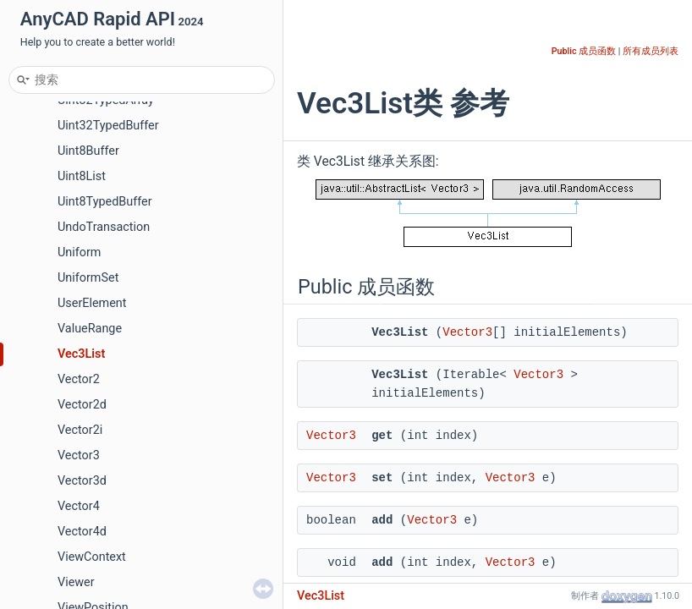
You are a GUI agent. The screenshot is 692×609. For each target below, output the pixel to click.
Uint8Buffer (88, 151)
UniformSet (88, 278)
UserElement (92, 303)
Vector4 (79, 506)
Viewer (76, 582)
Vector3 (79, 455)
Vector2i (80, 430)
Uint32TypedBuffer (108, 125)
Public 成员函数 (584, 51)
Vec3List (81, 354)
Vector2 (79, 379)
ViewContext (92, 557)
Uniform (80, 252)
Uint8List (82, 176)
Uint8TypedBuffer (105, 202)
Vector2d (82, 405)
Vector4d (82, 531)
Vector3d (82, 481)
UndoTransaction (104, 227)
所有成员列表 (650, 51)
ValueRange (90, 328)
